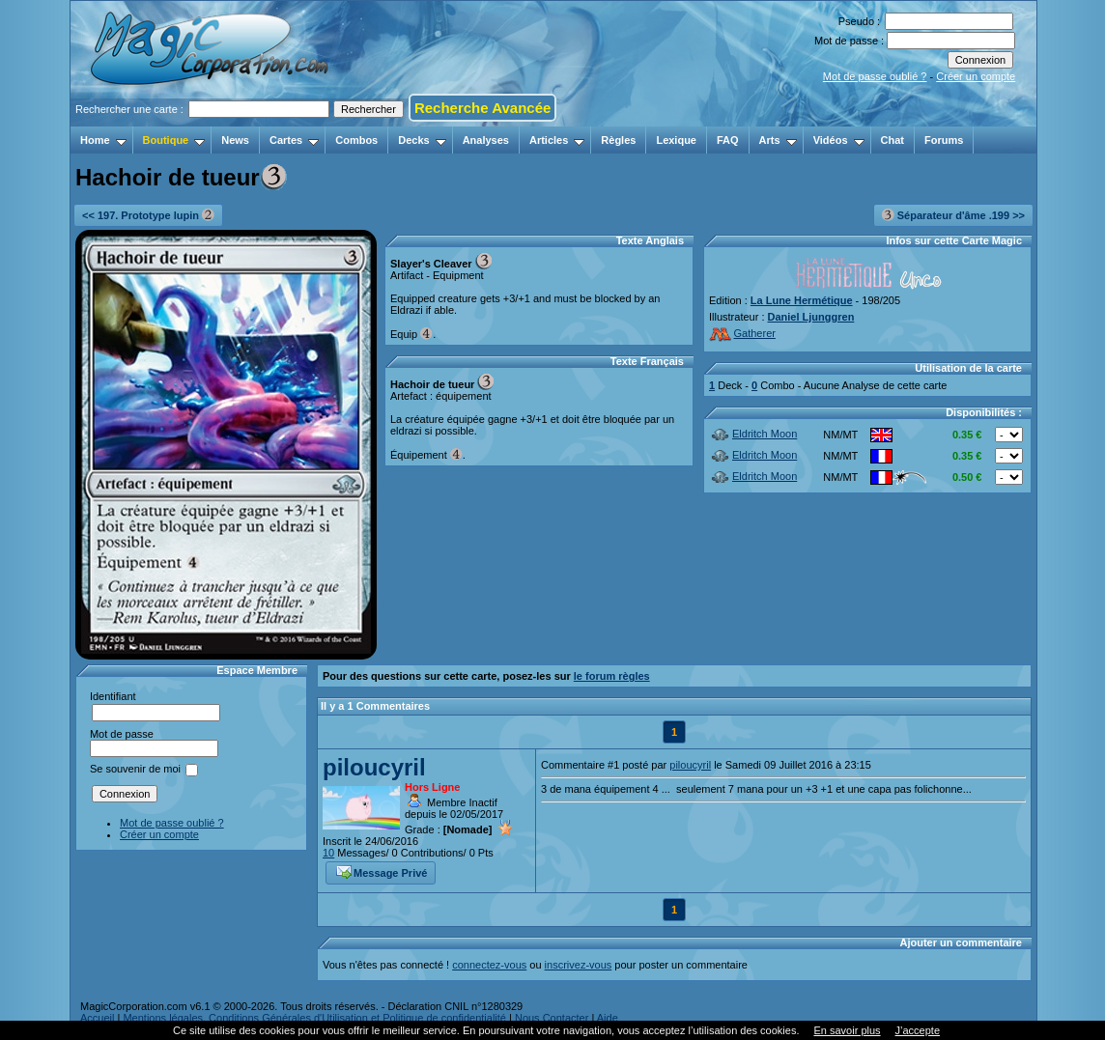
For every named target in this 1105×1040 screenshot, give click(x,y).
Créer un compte (975, 76)
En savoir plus (846, 1030)
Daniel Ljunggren (811, 317)
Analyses (486, 140)
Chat (892, 140)
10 (328, 852)
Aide (607, 1018)
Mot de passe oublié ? (875, 76)
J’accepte (917, 1030)
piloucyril (374, 767)
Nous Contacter (551, 1018)
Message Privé (381, 871)
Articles (556, 140)
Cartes (294, 140)
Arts (778, 140)
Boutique (174, 140)
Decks (421, 140)
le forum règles (612, 676)
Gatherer (742, 333)
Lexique (676, 140)
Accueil (97, 1018)
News (235, 140)
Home (103, 140)
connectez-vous (489, 964)
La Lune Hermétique (802, 300)
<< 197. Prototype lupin (148, 215)
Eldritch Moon (753, 433)
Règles (618, 140)
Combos (356, 140)
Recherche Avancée (482, 107)
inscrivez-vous (578, 964)
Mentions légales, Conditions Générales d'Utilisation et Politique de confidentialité (314, 1018)
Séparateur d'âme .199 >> (953, 215)
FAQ (728, 140)
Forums (943, 140)
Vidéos (838, 140)
